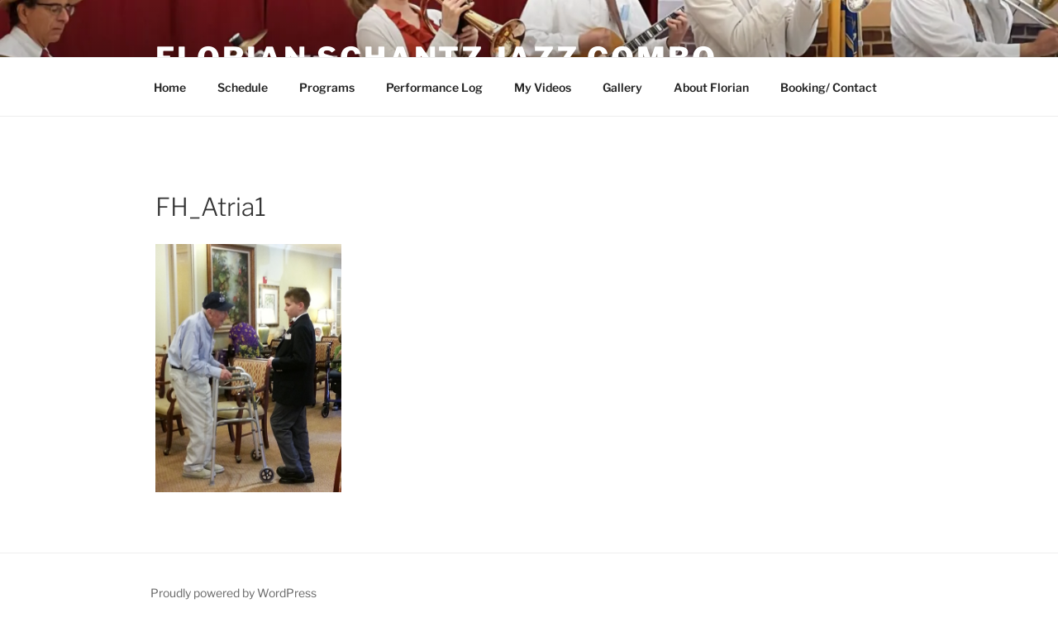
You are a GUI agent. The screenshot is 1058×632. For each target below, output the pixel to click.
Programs (327, 87)
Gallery (622, 87)
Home (170, 87)
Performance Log (434, 87)
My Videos (542, 87)
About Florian (711, 87)
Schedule (242, 87)
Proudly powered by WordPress (233, 593)
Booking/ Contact (828, 87)
